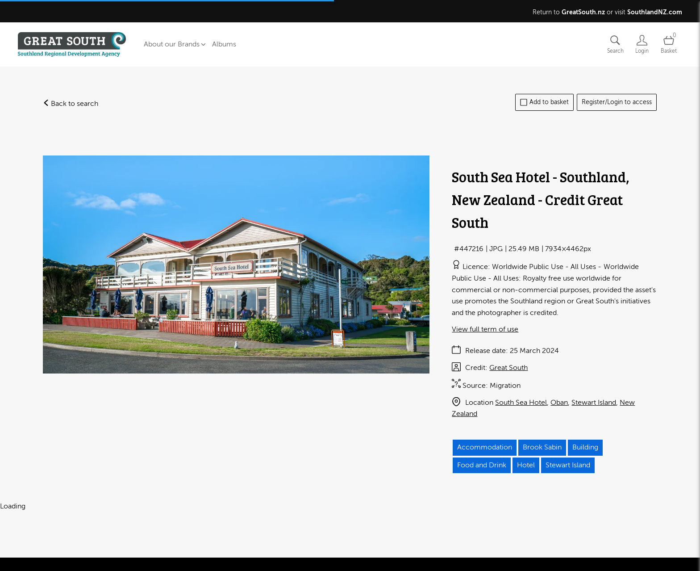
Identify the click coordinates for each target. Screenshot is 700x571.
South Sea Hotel (521, 403)
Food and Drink (481, 465)
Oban (559, 403)
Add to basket (544, 102)
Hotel (526, 465)
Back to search (70, 104)
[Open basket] (668, 44)
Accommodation (484, 447)
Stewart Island (593, 403)
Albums (224, 44)
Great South (508, 368)
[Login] (642, 44)
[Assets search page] (615, 44)
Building (585, 447)
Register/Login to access (617, 102)
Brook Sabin (542, 447)
